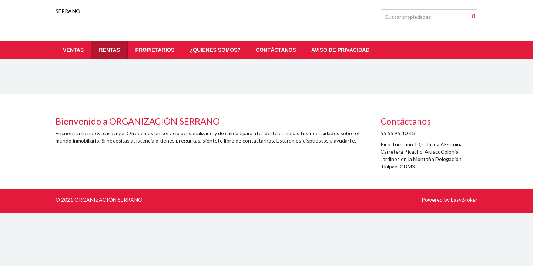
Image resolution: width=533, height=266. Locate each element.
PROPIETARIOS (154, 50)
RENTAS (109, 50)
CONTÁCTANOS (276, 50)
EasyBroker (464, 200)
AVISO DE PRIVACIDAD (340, 50)
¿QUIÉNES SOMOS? (215, 50)
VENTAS (73, 50)
